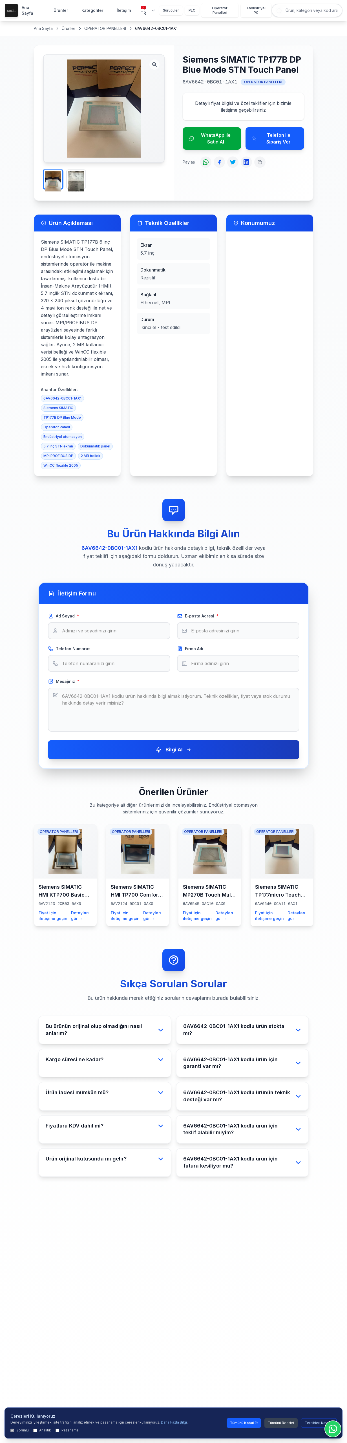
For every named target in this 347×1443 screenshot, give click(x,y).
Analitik (42, 1430)
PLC (192, 10)
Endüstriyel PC (256, 10)
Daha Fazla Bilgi (174, 1422)
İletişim (124, 10)
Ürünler (61, 10)
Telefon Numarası (70, 649)
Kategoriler (92, 10)
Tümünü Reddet (281, 1423)
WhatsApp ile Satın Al (210, 138)
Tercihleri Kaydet (319, 1423)
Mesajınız (63, 681)
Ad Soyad (63, 616)
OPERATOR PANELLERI (105, 28)
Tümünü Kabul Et (244, 1423)
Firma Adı (190, 649)
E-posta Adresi (197, 616)
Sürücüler (171, 10)
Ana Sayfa (27, 10)
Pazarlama (67, 1430)
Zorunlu (19, 1430)
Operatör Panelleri (219, 10)
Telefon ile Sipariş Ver (271, 138)
